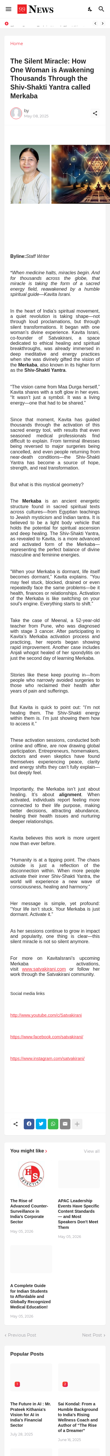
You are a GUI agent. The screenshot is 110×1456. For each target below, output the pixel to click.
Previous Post (22, 1335)
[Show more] (77, 1124)
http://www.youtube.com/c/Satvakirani (46, 1015)
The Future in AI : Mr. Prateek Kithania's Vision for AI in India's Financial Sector (30, 1415)
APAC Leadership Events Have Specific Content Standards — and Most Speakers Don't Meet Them (78, 1214)
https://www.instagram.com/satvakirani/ (47, 1058)
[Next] (103, 23)
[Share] (95, 113)
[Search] (102, 9)
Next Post (92, 1335)
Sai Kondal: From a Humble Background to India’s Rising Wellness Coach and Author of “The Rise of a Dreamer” (78, 1417)
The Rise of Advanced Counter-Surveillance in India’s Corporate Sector (29, 1211)
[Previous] (95, 23)
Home (16, 44)
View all (92, 1151)
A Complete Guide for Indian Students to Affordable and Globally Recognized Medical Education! (30, 1296)
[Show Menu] (8, 9)
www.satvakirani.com (44, 969)
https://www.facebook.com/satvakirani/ (46, 1036)
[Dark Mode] (90, 9)
